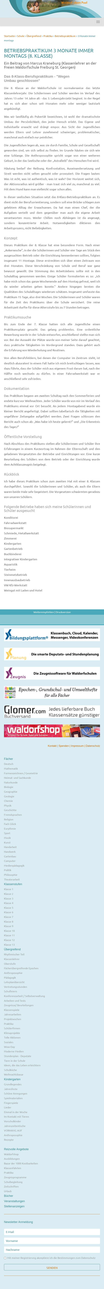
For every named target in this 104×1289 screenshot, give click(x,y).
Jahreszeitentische (14, 1125)
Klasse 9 (8, 926)
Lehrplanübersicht (14, 982)
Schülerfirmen (12, 1028)
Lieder (7, 1107)
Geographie (10, 791)
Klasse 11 (9, 935)
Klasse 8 (8, 921)
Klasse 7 (8, 916)
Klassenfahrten (12, 1168)
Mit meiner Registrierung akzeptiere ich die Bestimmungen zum (50, 1257)
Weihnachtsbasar (13, 1074)
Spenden (64, 746)
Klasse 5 (8, 907)
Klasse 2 (8, 893)
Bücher (8, 1195)
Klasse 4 (8, 902)
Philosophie (10, 874)
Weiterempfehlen (43, 612)
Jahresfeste (10, 1088)
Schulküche (10, 1069)
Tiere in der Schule (14, 1060)
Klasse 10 (9, 930)
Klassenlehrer (12, 958)
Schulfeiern (10, 991)
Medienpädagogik (14, 865)
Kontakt (52, 746)
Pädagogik (10, 977)
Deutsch (8, 763)
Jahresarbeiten (12, 1014)
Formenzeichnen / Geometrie (21, 773)
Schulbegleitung (13, 1181)
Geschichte (10, 809)
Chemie (8, 800)
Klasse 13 (9, 944)
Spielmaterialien (13, 1098)
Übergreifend (33, 35)
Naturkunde (11, 782)
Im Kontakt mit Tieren (16, 1116)
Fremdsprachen (13, 814)
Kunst (7, 842)
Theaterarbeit (12, 879)
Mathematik (11, 768)
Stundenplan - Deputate (17, 1056)
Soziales (8, 1042)
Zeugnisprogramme (15, 1177)
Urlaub (8, 1191)
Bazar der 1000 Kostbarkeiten (21, 1163)
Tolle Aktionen (12, 1037)
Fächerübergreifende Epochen (21, 968)
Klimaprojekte (12, 1032)
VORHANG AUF (13, 1130)
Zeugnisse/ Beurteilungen (18, 1005)
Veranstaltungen (14, 1201)
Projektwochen (12, 1019)
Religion (8, 819)
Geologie (9, 796)
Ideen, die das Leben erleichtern (22, 1065)
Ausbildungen (12, 1158)
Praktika (48, 35)
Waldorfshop (11, 1154)
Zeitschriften (11, 1186)
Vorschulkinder (12, 1121)
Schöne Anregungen (15, 1093)
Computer (10, 860)
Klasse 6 (8, 912)
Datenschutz (93, 746)
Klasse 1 (8, 889)
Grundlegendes (12, 1084)
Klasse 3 (8, 898)
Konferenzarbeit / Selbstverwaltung (24, 995)
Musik (7, 837)
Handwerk (10, 851)
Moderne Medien (14, 1051)
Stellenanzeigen (14, 1206)
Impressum (77, 746)
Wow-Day (9, 1046)
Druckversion (63, 612)
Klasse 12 (9, 939)
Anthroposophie (13, 972)
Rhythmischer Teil (14, 954)
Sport (7, 833)
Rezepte (9, 1139)
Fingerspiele (11, 1102)
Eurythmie (10, 828)
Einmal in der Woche (15, 1112)
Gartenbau (10, 856)
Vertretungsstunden (15, 986)
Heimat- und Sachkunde (17, 777)
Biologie (8, 786)
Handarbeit (10, 846)
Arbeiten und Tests (15, 1000)
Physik (7, 805)
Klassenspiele (11, 1009)
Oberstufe (10, 963)
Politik (7, 870)
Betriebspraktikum (65, 35)
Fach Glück (10, 823)
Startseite (9, 35)
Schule (20, 35)
